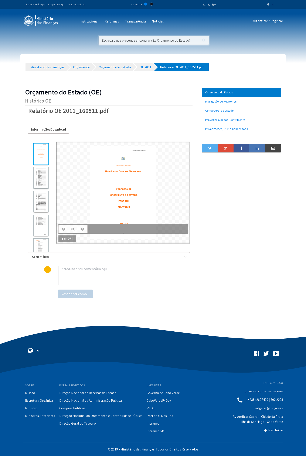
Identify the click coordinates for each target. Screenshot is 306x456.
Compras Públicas (72, 408)
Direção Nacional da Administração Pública (90, 400)
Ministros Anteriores (40, 416)
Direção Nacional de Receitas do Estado (87, 393)
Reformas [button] (112, 21)
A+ (214, 4)
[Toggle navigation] (64, 21)
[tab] (109, 256)
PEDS (150, 408)
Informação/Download (48, 129)
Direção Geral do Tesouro (77, 423)
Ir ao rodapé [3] (76, 4)
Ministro (31, 408)
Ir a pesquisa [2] (56, 4)
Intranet (153, 423)
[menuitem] (241, 92)
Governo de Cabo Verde (163, 393)
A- (204, 5)
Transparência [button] (135, 21)
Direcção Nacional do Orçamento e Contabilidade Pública (100, 416)
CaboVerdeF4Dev (159, 400)
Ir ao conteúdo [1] (35, 4)
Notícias (158, 21)
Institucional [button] (89, 21)
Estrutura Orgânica (39, 400)
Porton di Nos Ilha (160, 416)
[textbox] (115, 275)
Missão (30, 393)
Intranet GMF (156, 431)
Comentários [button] (109, 257)
